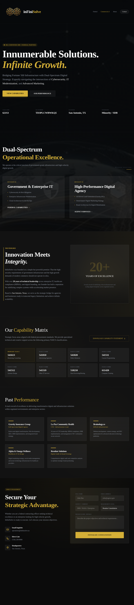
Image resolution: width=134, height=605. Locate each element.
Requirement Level (108, 504)
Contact (124, 11)
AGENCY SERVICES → (84, 212)
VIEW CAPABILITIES (15, 93)
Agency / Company (81, 504)
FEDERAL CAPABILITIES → (19, 208)
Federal (95, 11)
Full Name (79, 494)
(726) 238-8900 (17, 540)
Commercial (105, 11)
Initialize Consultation (99, 535)
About (115, 11)
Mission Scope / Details (83, 514)
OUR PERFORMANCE (42, 93)
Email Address (106, 494)
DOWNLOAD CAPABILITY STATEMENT (109, 339)
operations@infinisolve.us (21, 531)
